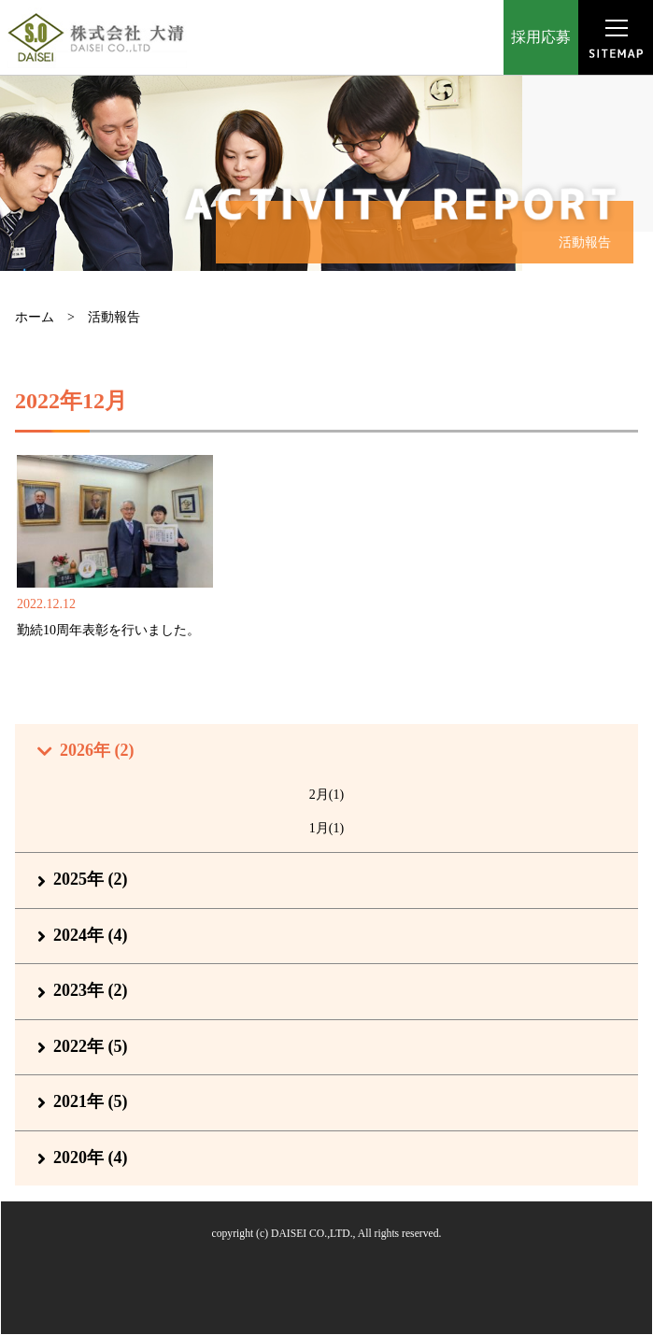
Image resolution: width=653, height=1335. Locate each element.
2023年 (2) (90, 990)
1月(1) (326, 828)
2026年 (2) (97, 750)
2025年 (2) (90, 879)
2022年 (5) (90, 1046)
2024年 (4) (90, 935)
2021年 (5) (90, 1101)
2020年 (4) (90, 1157)
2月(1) (326, 795)
